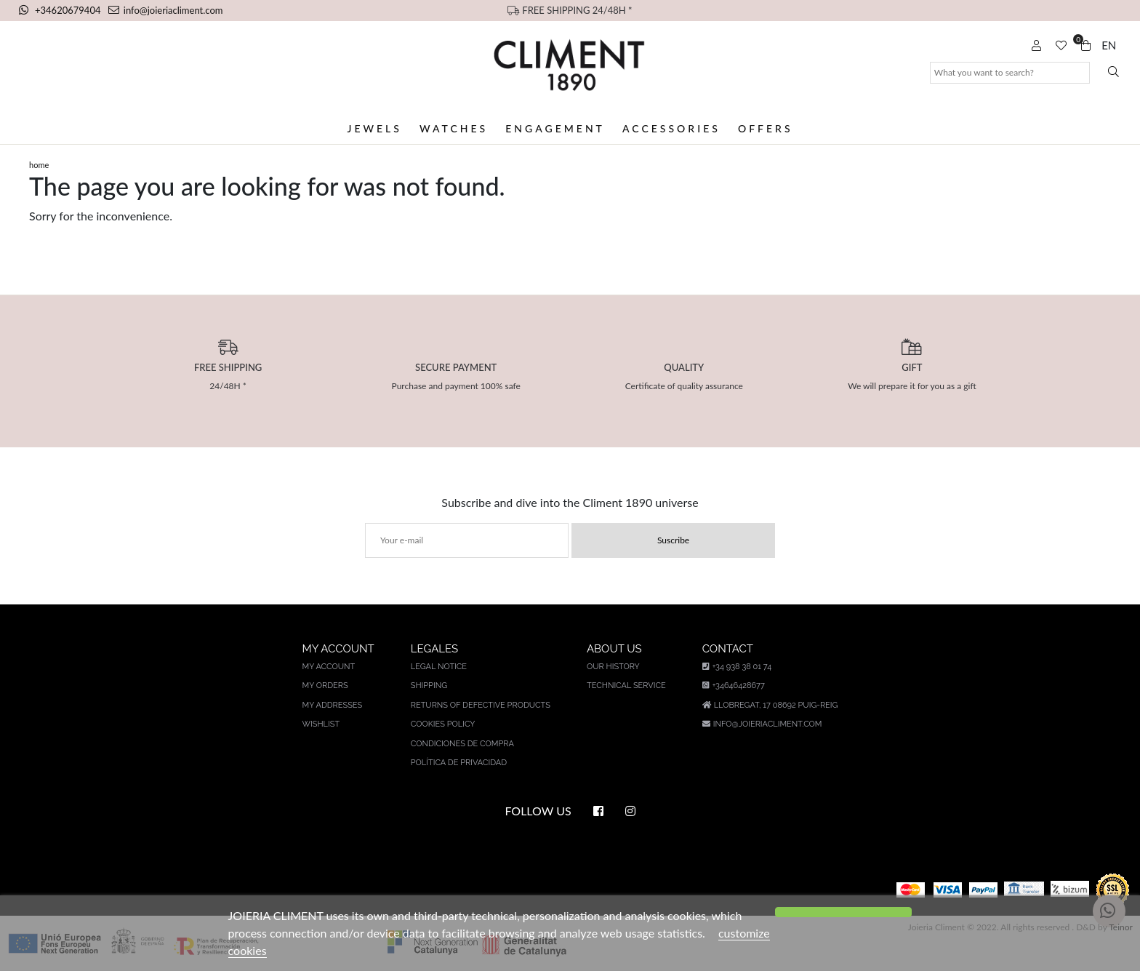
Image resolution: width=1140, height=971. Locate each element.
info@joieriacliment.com (165, 10)
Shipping (429, 685)
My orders (325, 685)
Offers (765, 128)
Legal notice (439, 666)
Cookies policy (443, 724)
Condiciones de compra (462, 743)
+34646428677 (733, 685)
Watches (454, 128)
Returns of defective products (480, 705)
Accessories (671, 128)
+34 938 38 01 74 (736, 666)
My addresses (332, 705)
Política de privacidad (459, 762)
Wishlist (321, 724)
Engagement (555, 128)
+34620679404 (61, 10)
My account (329, 666)
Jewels (374, 128)
